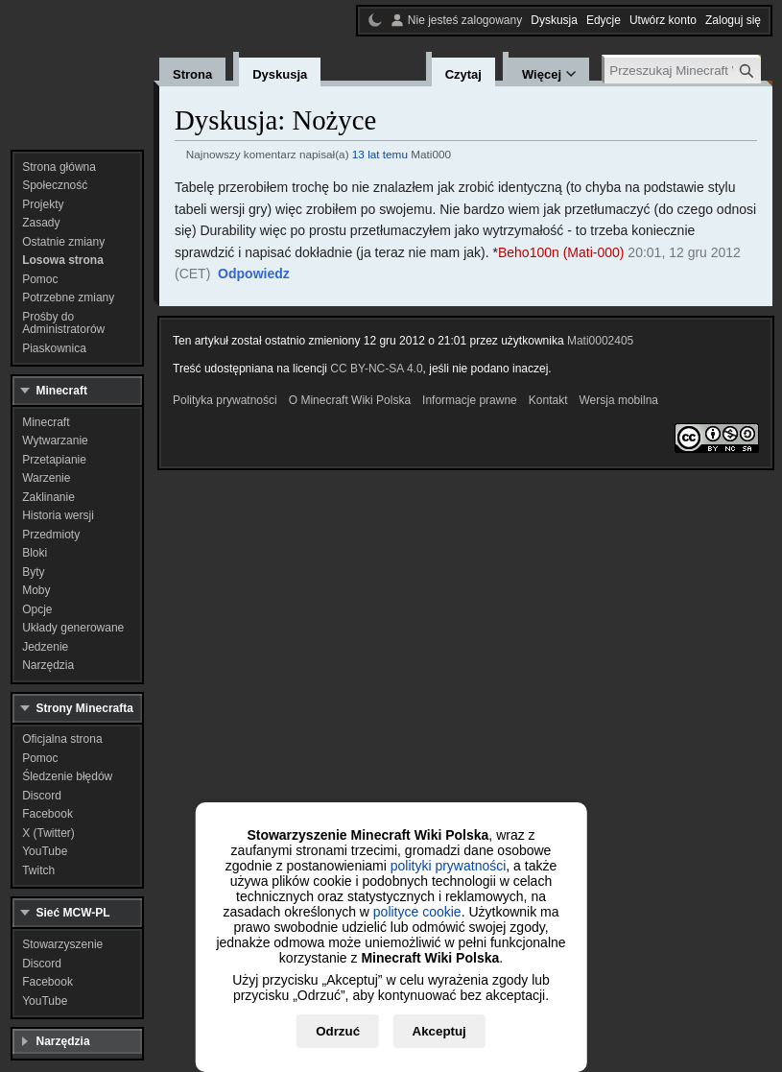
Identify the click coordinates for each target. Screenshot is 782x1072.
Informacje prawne (469, 400)
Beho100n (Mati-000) (561, 252)
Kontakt (548, 400)
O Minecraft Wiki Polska (350, 400)
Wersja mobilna (619, 400)
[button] (253, 274)
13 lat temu (380, 154)
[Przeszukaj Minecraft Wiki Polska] (682, 70)
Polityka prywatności (225, 400)
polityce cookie (417, 911)
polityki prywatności (449, 865)
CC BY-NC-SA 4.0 (376, 368)
